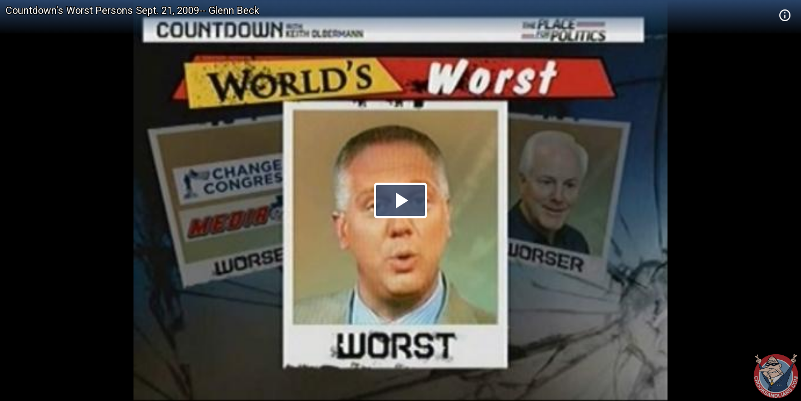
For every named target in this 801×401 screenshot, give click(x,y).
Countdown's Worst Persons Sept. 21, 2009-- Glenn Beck (132, 10)
